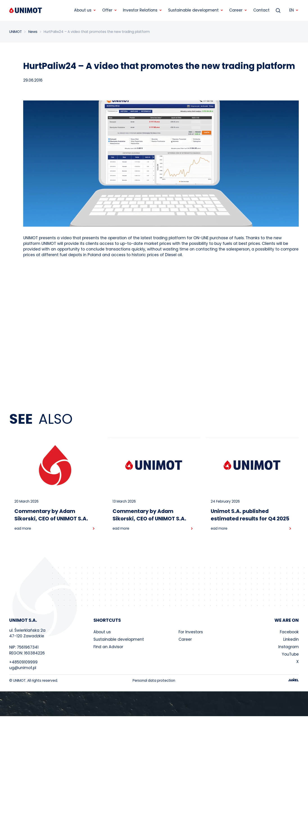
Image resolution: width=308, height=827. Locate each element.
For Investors (191, 632)
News (32, 31)
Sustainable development (118, 639)
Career (185, 639)
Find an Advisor (108, 646)
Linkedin (291, 639)
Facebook (289, 632)
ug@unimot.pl (22, 667)
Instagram (288, 646)
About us (102, 632)
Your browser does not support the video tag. (154, 703)
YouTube (290, 654)
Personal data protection (154, 680)
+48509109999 (23, 662)
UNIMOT (15, 31)
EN (294, 10)
